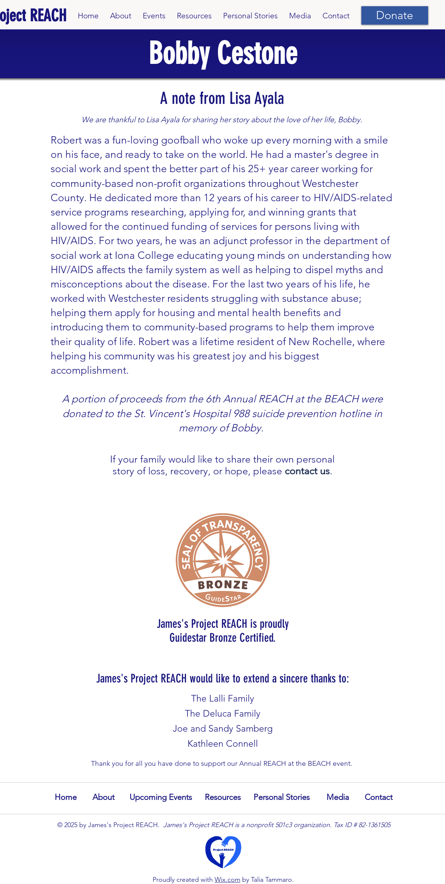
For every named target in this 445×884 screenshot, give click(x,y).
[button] (154, 15)
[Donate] (394, 15)
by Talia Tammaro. (267, 880)
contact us (307, 471)
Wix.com (227, 880)
